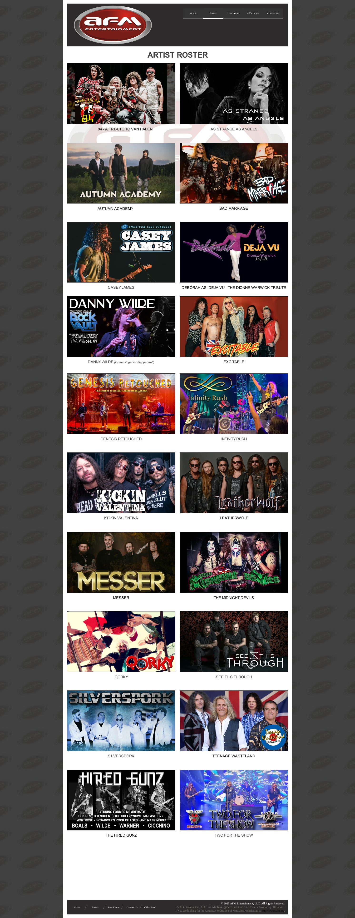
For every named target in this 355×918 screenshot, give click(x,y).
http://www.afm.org (273, 910)
